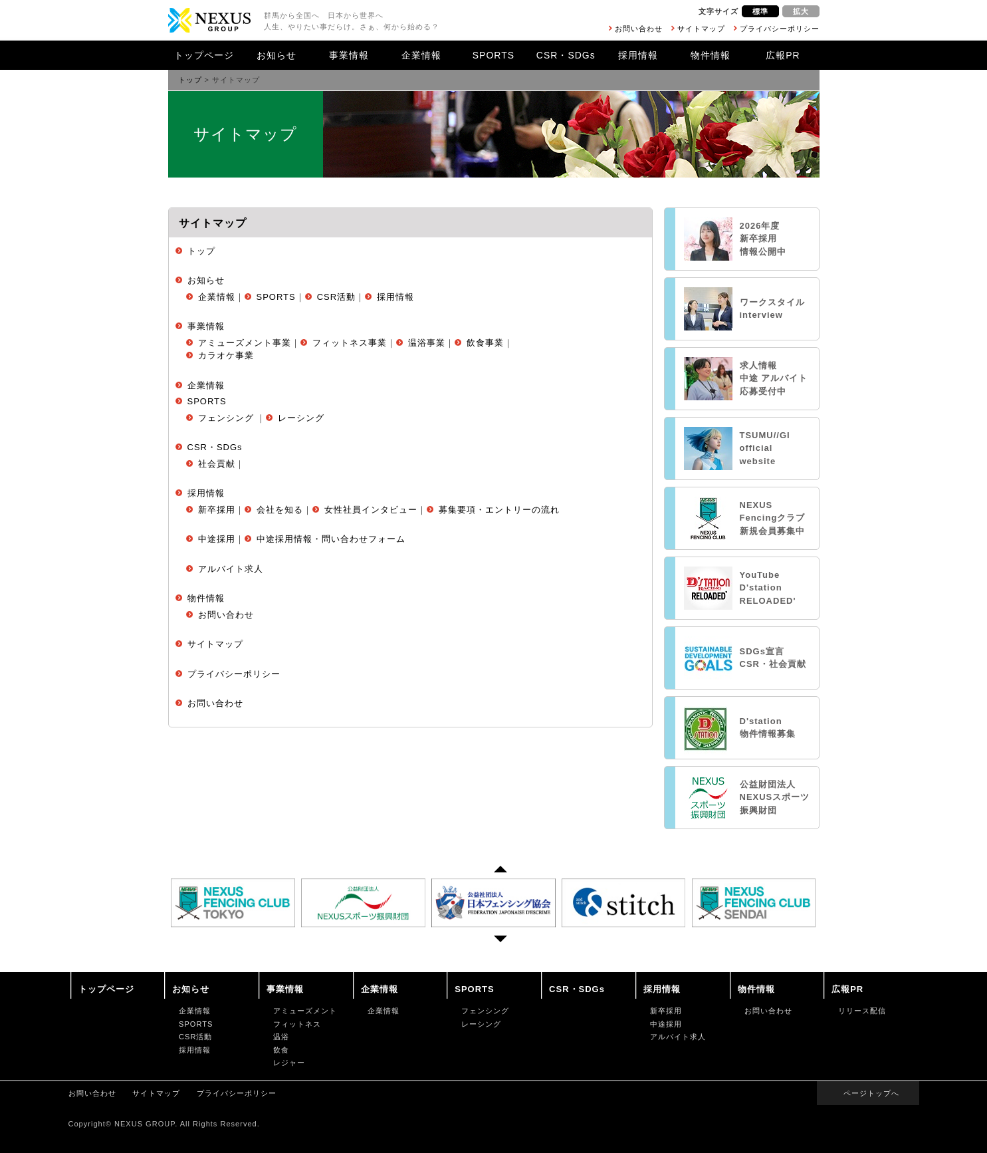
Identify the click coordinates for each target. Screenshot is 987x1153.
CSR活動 (336, 297)
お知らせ (276, 55)
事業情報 (349, 55)
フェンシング (226, 418)
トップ (190, 80)
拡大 (801, 11)
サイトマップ (701, 29)
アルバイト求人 (230, 569)
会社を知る (280, 510)
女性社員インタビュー (370, 510)
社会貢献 (216, 464)
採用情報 (638, 55)
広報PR (783, 55)
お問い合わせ (639, 29)
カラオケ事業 (226, 355)
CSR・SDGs (566, 55)
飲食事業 (485, 343)
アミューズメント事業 (244, 343)
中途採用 (216, 539)
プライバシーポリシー (780, 29)
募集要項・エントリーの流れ (499, 510)
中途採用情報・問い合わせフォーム (331, 539)
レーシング (301, 418)
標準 (760, 11)
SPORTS (493, 55)
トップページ (204, 55)
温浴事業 (426, 343)
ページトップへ (871, 1093)
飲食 (281, 1050)
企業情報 (421, 55)
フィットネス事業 (349, 343)
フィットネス (297, 1024)
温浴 (281, 1037)
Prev (500, 865)
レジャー (289, 1063)
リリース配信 (862, 1011)
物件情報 (710, 55)
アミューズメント (305, 1011)
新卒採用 (216, 510)
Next (500, 942)
